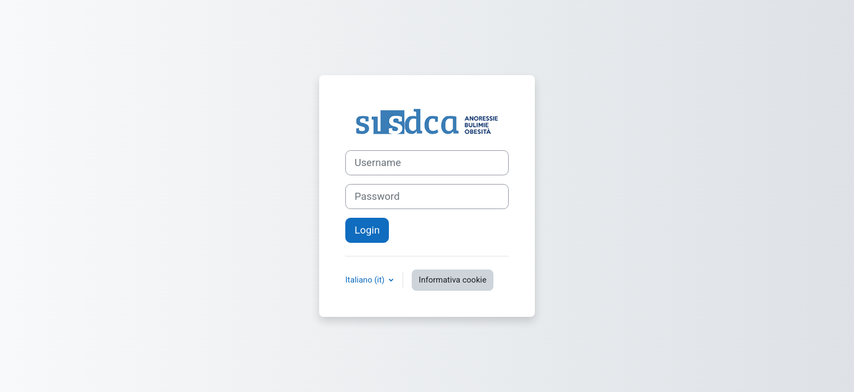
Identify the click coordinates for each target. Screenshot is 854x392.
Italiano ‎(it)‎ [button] (366, 280)
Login (367, 230)
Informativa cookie (452, 280)
